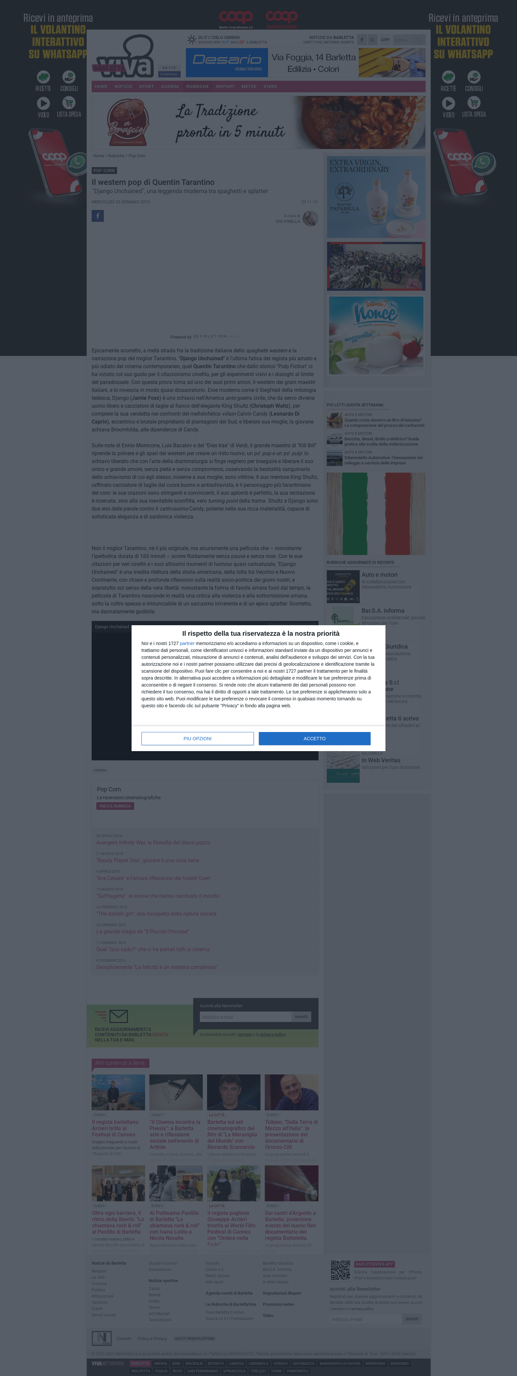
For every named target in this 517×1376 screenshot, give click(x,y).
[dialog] (258, 688)
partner (187, 643)
